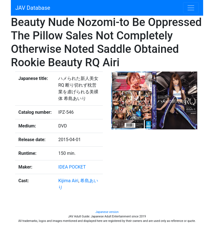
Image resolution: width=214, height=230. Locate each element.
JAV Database (32, 7)
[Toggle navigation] (191, 7)
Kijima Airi (68, 180)
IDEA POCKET (72, 167)
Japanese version (106, 212)
